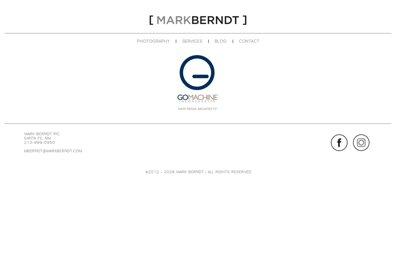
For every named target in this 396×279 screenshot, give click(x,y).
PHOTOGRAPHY (153, 41)
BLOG (221, 41)
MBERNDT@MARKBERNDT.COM (53, 151)
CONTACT (249, 41)
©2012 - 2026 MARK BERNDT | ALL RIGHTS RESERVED (198, 172)
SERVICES (192, 41)
